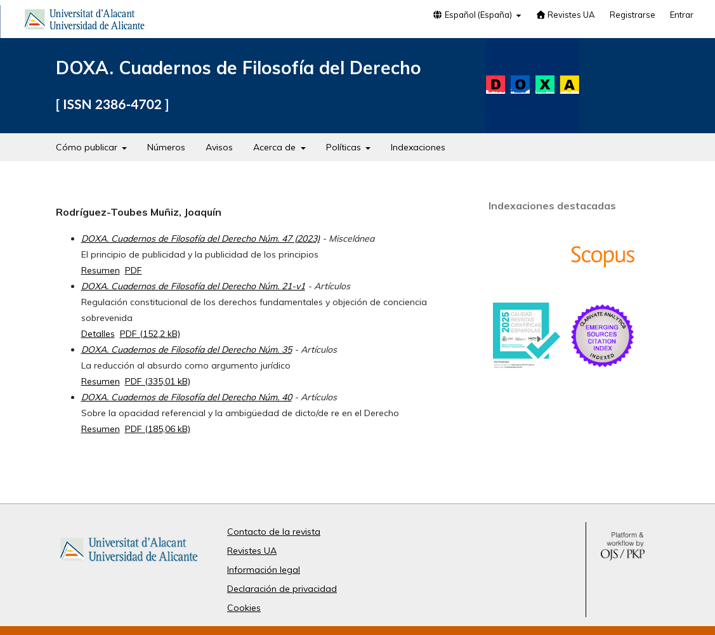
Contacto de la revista (273, 531)
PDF (133, 270)
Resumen (100, 270)
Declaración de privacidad (282, 588)
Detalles (98, 333)
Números (166, 147)
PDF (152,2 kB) (150, 333)
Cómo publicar (88, 147)
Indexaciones (418, 147)
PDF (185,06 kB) (157, 429)
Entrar (681, 15)
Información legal (263, 569)
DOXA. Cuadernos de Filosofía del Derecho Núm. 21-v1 (193, 286)
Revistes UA (565, 15)
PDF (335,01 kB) (157, 381)
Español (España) (473, 15)
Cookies (244, 607)
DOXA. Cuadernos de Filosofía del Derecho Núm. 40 (186, 397)
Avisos (219, 147)
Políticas (345, 147)
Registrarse (632, 15)
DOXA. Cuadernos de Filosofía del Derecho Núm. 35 (186, 349)
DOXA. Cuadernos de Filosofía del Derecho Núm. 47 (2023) (200, 238)
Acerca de (275, 147)
